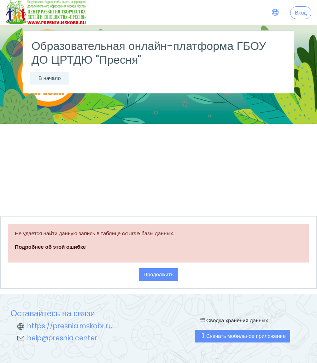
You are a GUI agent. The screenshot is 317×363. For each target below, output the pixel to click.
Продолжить (158, 274)
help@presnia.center (62, 338)
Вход (301, 12)
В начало (50, 78)
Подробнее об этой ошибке (50, 246)
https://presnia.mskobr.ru (70, 326)
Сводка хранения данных (234, 320)
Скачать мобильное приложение (243, 336)
